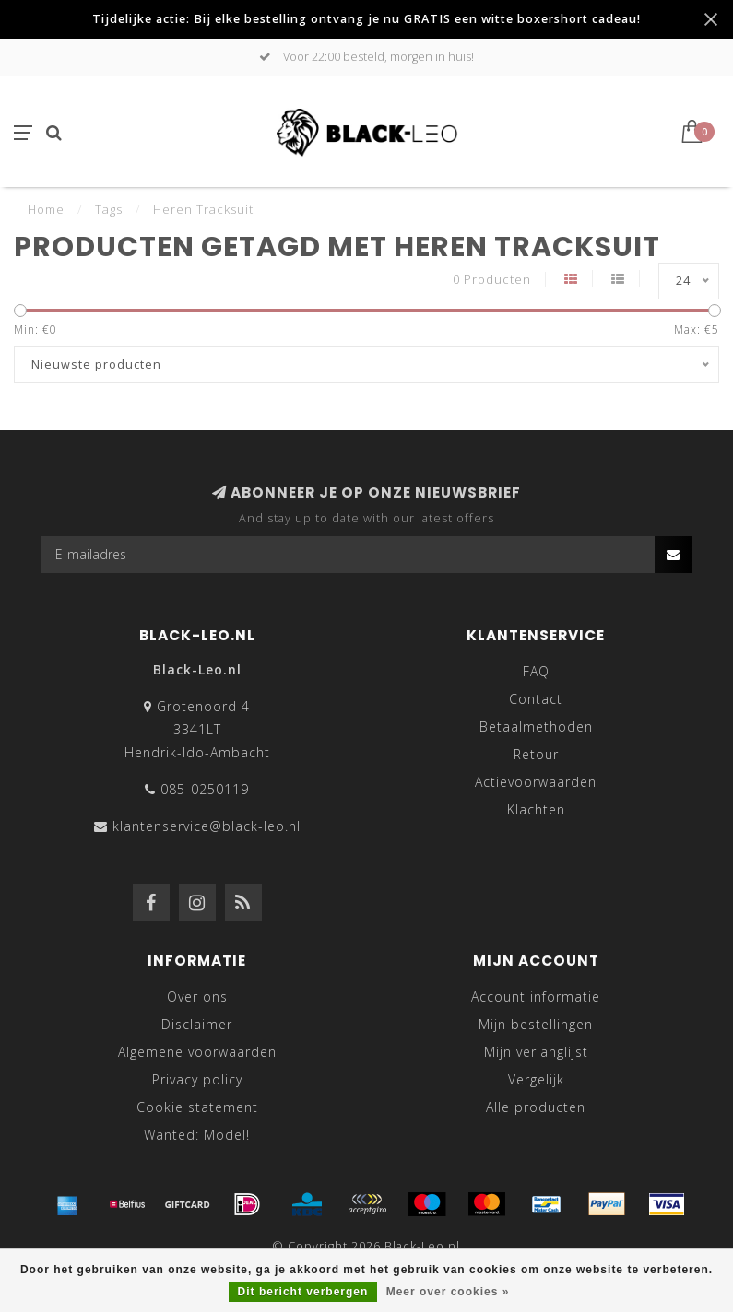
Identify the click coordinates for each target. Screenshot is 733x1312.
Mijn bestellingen (536, 1024)
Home (46, 209)
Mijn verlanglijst (536, 1051)
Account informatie (535, 996)
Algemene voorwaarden (197, 1051)
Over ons (197, 996)
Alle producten (535, 1107)
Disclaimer (196, 1024)
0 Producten (492, 279)
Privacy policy (197, 1079)
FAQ (536, 671)
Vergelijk (536, 1079)
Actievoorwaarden (536, 782)
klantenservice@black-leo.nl (206, 826)
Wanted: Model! (197, 1134)
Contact (535, 699)
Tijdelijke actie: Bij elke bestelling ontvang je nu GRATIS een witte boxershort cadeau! (366, 19)
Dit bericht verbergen (303, 1291)
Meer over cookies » (448, 1291)
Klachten (536, 809)
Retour (536, 754)
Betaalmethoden (536, 726)
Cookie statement (197, 1107)
